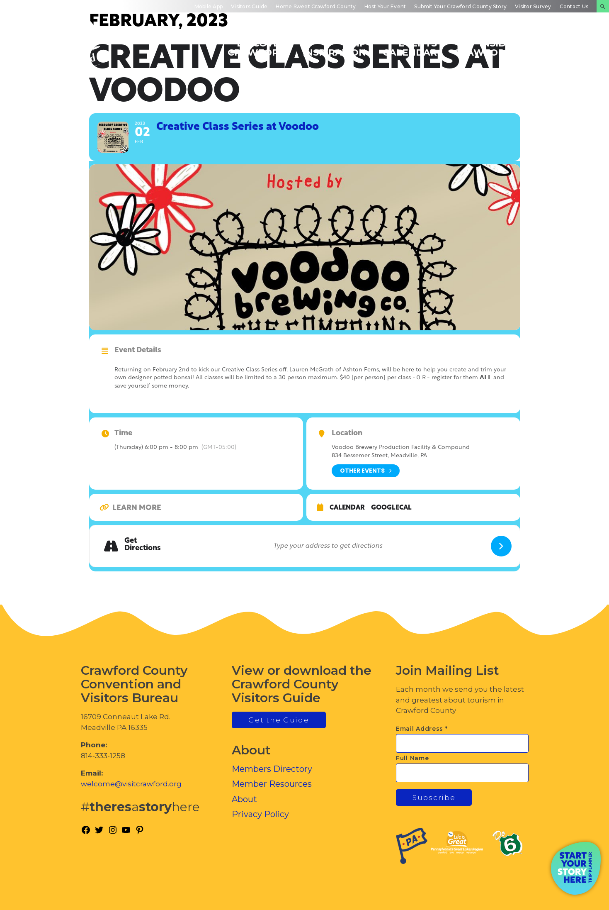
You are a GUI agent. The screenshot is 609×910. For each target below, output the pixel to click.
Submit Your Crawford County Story (460, 6)
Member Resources (272, 784)
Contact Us (574, 6)
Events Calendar (410, 47)
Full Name (412, 758)
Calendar (347, 508)
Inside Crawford (483, 47)
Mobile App (208, 6)
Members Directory (272, 769)
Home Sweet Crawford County (316, 6)
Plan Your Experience (559, 47)
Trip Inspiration (334, 47)
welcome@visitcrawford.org (131, 784)
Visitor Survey (533, 6)
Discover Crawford (257, 47)
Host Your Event (385, 6)
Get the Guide (278, 720)
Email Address (422, 728)
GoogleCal (391, 508)
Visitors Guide (249, 6)
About (244, 799)
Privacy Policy (260, 814)
